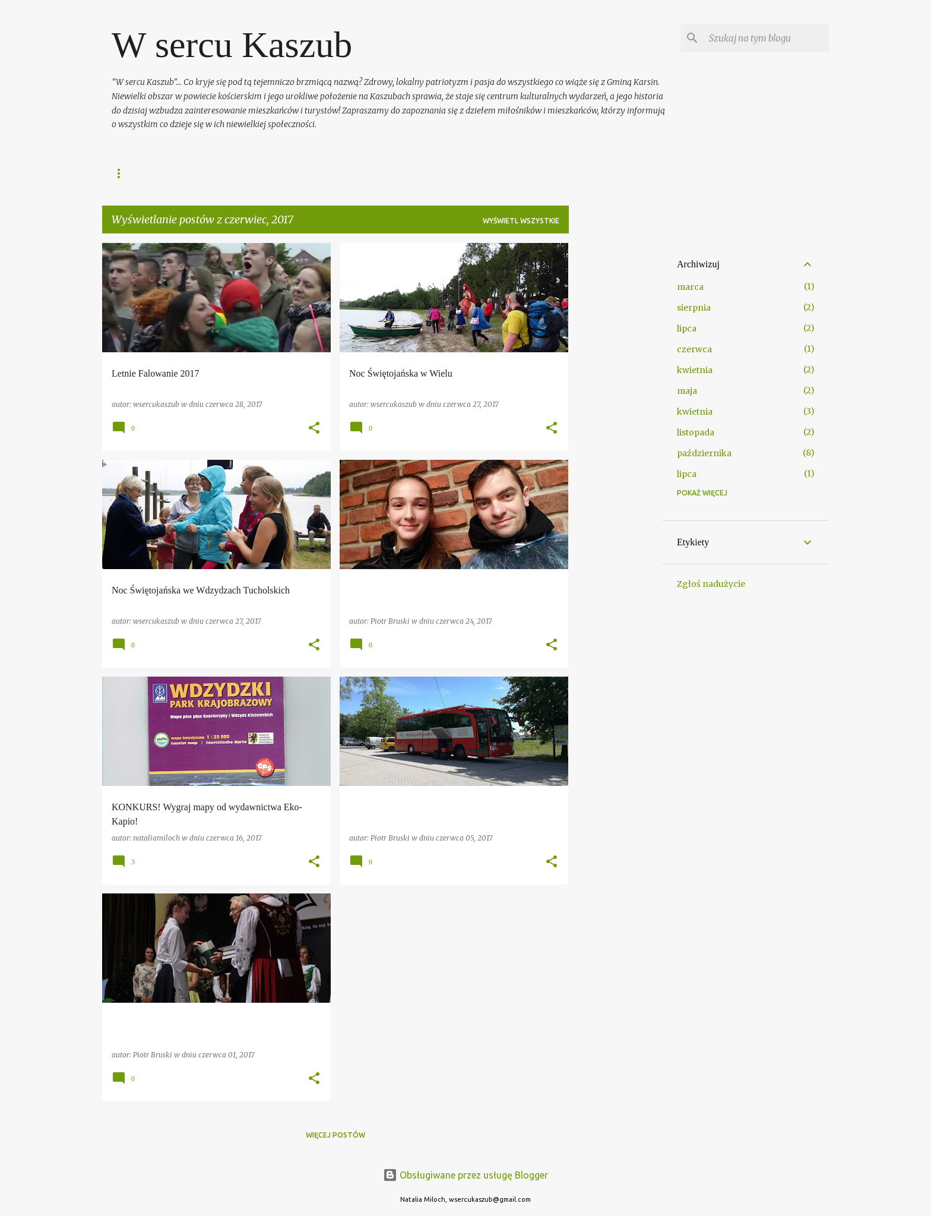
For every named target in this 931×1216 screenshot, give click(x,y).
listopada (695, 432)
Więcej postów (335, 1135)
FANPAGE (215, 173)
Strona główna (142, 173)
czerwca (694, 349)
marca (690, 287)
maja (687, 391)
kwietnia (694, 370)
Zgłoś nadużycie (711, 584)
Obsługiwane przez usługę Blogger (465, 1175)
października (704, 453)
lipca (686, 328)
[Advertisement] (616, 421)
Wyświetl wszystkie (521, 221)
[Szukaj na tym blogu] (766, 38)
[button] (314, 429)
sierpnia (694, 307)
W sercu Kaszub (232, 44)
